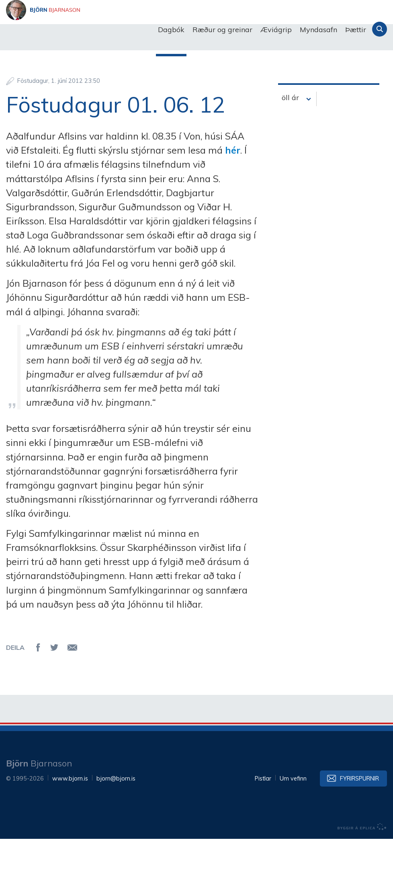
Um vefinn (293, 810)
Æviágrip (276, 29)
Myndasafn (318, 29)
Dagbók (171, 29)
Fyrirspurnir (359, 810)
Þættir (355, 29)
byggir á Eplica (362, 859)
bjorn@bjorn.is (115, 810)
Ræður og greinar (222, 29)
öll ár (290, 129)
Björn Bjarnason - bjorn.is (86, 30)
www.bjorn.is (70, 810)
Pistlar (263, 810)
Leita (379, 29)
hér (232, 182)
